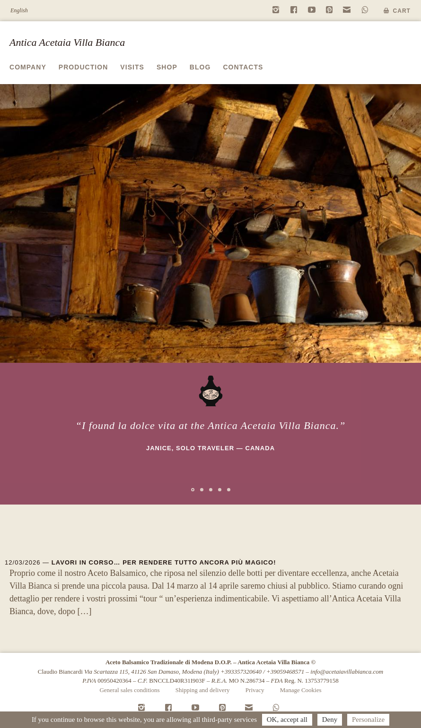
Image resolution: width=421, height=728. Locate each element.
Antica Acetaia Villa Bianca (67, 42)
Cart (402, 11)
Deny (330, 719)
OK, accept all (287, 719)
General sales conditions (129, 690)
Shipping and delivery (202, 690)
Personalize (368, 719)
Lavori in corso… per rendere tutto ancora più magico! (164, 562)
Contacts (243, 67)
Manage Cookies (301, 690)
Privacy (255, 690)
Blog (200, 67)
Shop (167, 67)
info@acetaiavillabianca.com (346, 671)
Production (83, 67)
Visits (132, 67)
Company (27, 67)
